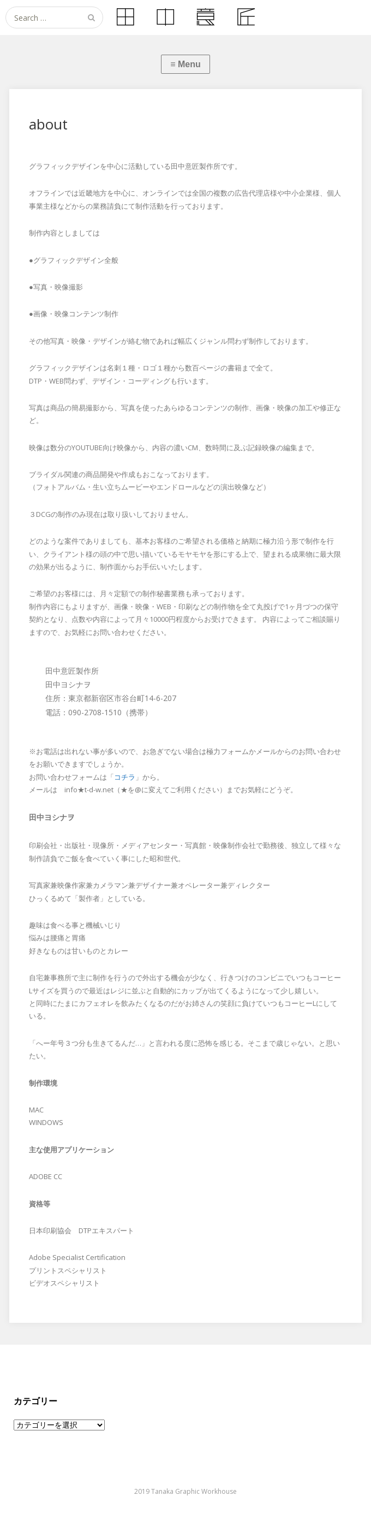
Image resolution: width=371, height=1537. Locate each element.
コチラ (124, 777)
